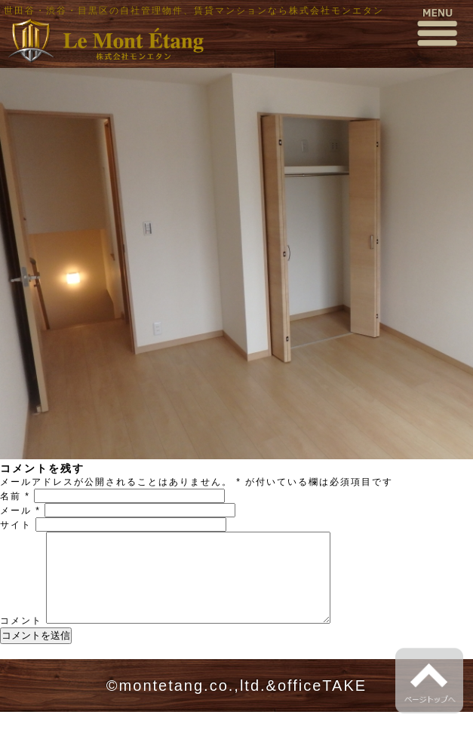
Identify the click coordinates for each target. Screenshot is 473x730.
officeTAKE (322, 703)
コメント (21, 638)
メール (20, 510)
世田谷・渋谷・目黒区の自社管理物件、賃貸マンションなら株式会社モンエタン (194, 10)
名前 (15, 496)
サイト (16, 525)
